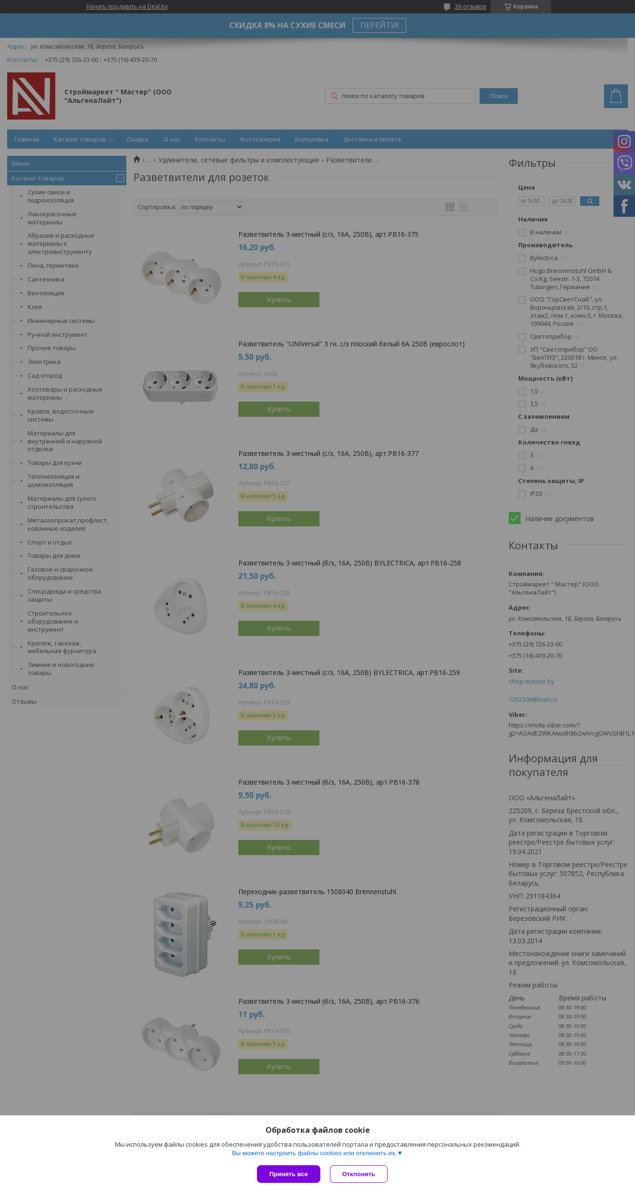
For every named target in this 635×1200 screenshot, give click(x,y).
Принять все (288, 1174)
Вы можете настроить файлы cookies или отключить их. (314, 1153)
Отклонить (358, 1174)
